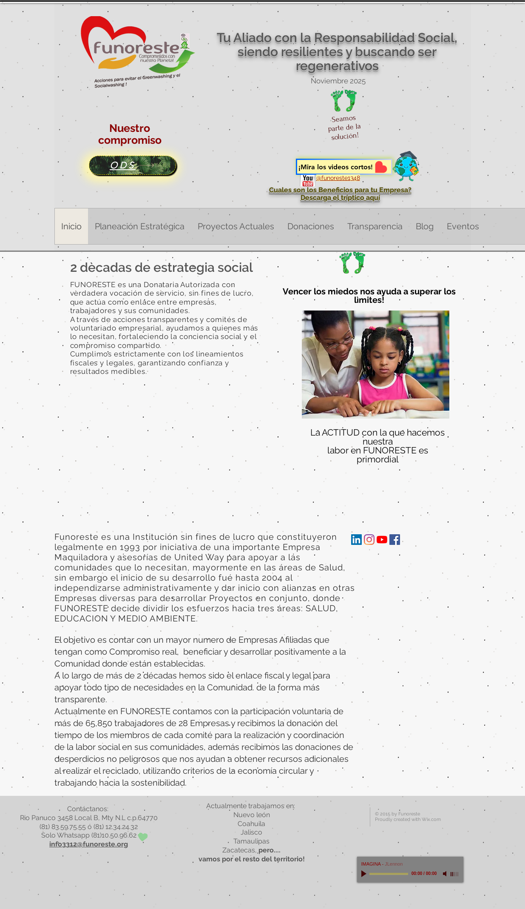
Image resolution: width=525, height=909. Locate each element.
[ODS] (132, 165)
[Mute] (445, 873)
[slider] (455, 874)
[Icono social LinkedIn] (356, 539)
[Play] (364, 873)
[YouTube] (382, 539)
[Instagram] (369, 539)
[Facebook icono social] (394, 539)
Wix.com (431, 819)
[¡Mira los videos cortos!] (344, 167)
